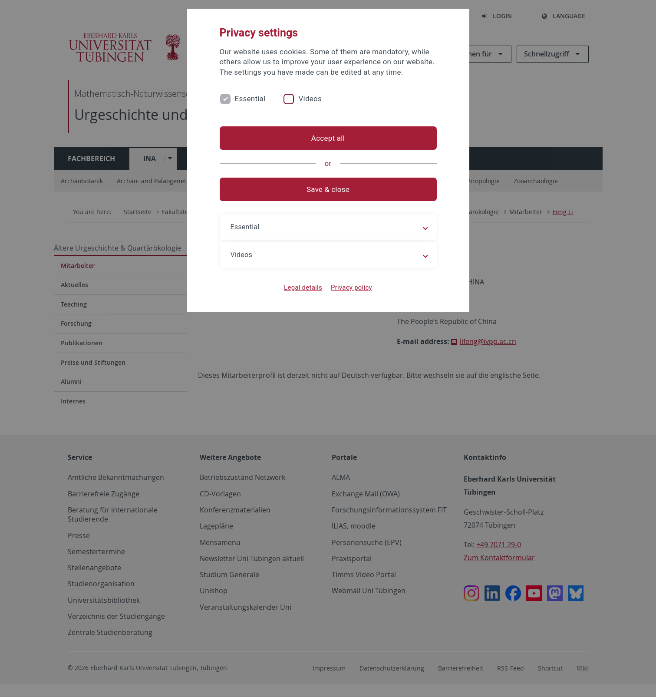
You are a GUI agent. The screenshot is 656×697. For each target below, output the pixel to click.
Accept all (328, 138)
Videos (310, 98)
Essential (250, 98)
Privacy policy (351, 287)
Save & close (328, 189)
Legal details (303, 287)
